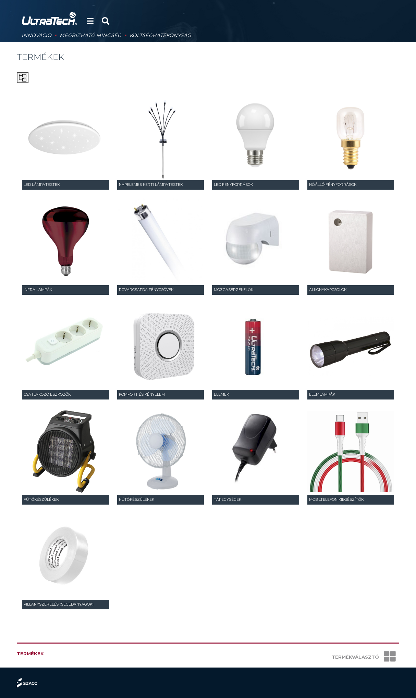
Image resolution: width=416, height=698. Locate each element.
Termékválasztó (364, 657)
